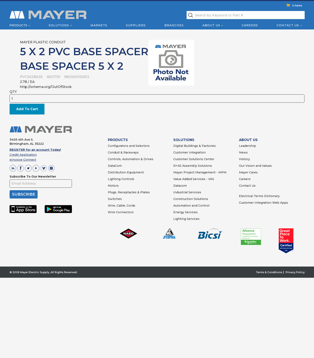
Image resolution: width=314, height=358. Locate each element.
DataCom (115, 166)
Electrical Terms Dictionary (259, 196)
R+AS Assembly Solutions (192, 166)
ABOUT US (248, 140)
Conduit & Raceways (123, 152)
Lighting (114, 179)
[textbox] (246, 15)
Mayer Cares (248, 172)
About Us (211, 25)
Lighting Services (186, 219)
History (244, 159)
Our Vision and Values (255, 166)
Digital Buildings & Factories (194, 146)
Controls (127, 179)
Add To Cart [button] (27, 109)
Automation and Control (191, 205)
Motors (113, 186)
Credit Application (23, 155)
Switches (115, 199)
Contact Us (288, 25)
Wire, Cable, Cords (121, 205)
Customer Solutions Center (193, 159)
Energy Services (185, 212)
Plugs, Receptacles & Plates (129, 192)
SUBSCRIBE (23, 194)
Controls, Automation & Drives (130, 159)
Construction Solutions (190, 199)
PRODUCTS (118, 140)
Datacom (180, 186)
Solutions (58, 25)
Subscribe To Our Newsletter (33, 176)
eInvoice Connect (23, 160)
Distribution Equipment (126, 172)
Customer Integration (189, 152)
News (243, 152)
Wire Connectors (121, 212)
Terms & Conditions (269, 272)
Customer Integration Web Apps (263, 203)
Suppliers (135, 25)
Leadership (247, 146)
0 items (297, 5)
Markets (98, 25)
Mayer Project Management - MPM (200, 172)
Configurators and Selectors (129, 146)
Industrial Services (187, 192)
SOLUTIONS (183, 140)
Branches (174, 25)
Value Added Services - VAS (193, 179)
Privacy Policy (295, 272)
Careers (250, 25)
